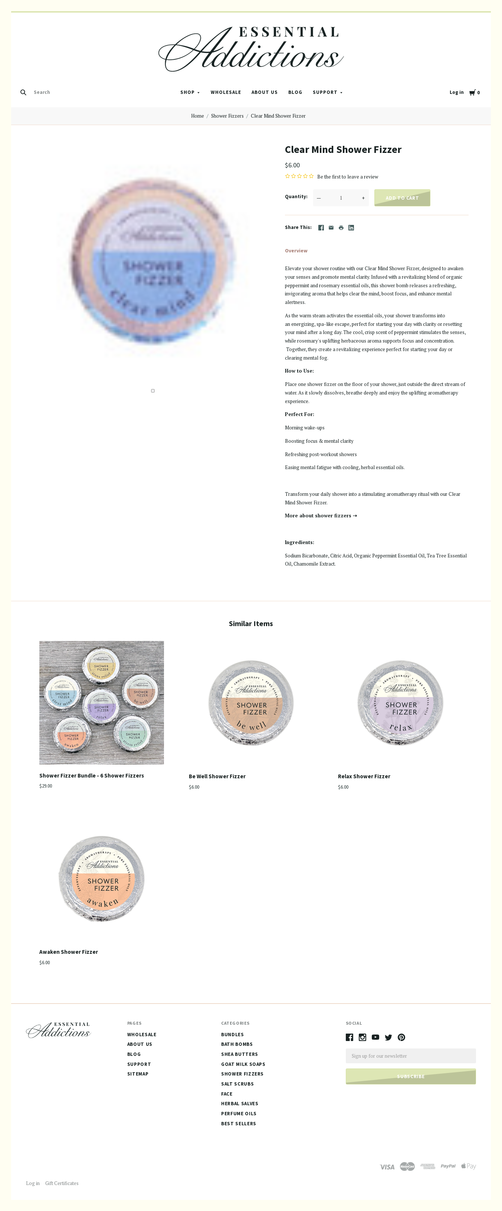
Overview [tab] (296, 250)
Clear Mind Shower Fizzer (278, 115)
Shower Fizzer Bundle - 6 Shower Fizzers (91, 775)
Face (227, 1094)
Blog (295, 92)
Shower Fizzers (227, 115)
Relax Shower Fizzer (364, 776)
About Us (265, 92)
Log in (457, 92)
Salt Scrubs (237, 1084)
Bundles (232, 1034)
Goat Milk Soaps (243, 1064)
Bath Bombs (237, 1044)
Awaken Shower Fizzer (68, 951)
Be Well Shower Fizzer (217, 776)
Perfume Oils (239, 1113)
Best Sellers (238, 1123)
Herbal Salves (239, 1103)
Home (197, 115)
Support (325, 92)
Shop (187, 92)
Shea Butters (239, 1054)
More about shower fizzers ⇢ (321, 515)
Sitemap (138, 1074)
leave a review (362, 176)
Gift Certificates (62, 1183)
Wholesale (226, 92)
